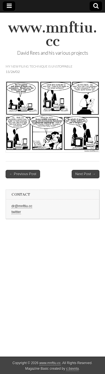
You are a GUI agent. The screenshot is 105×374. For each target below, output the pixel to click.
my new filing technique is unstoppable (39, 66)
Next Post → (85, 174)
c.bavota (72, 369)
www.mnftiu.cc (52, 34)
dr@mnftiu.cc (21, 206)
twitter (16, 212)
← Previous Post (22, 174)
